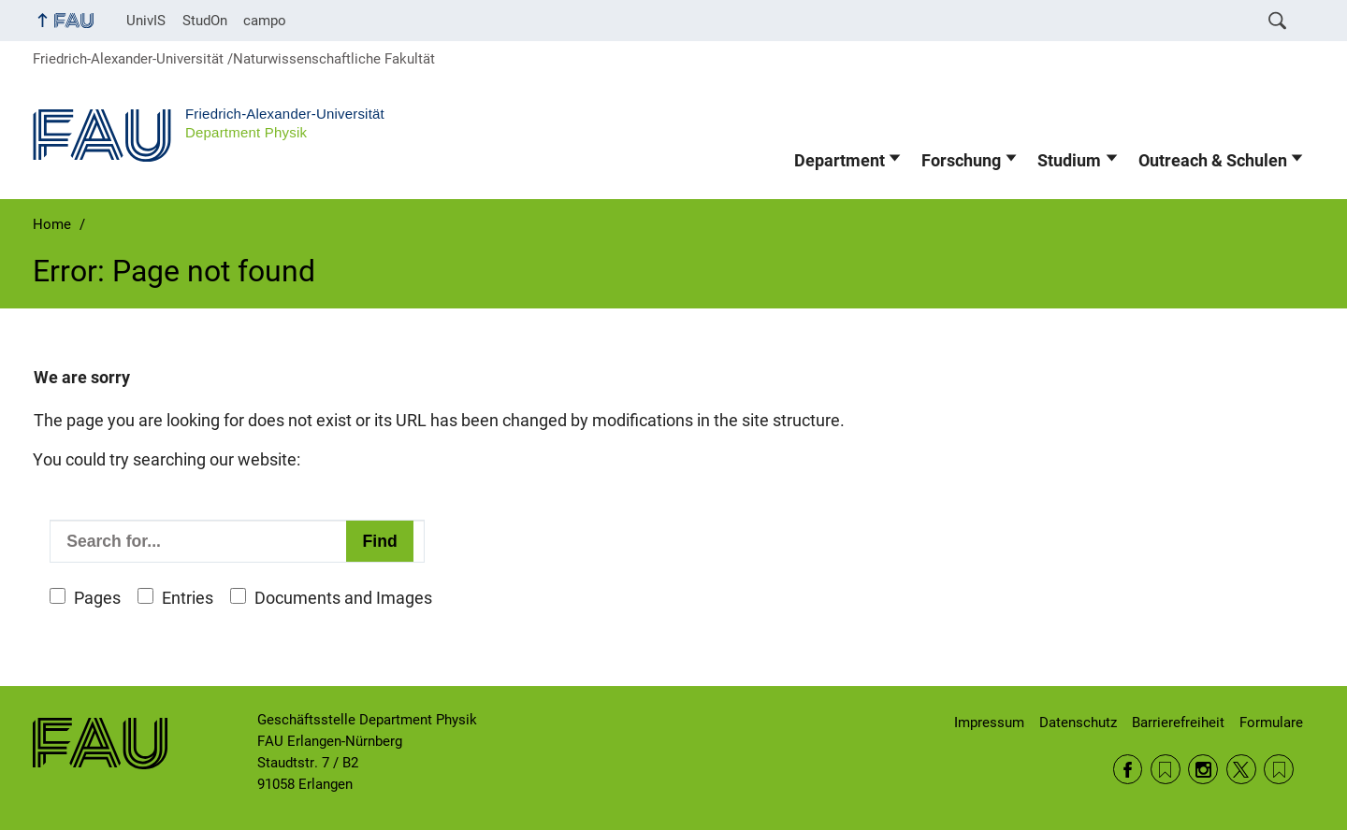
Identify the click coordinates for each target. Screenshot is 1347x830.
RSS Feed (1165, 769)
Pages (97, 598)
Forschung (961, 160)
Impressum (989, 722)
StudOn (204, 20)
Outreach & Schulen (1212, 160)
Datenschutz (1078, 722)
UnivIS (146, 20)
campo (264, 20)
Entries (187, 598)
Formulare (1271, 722)
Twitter (1241, 769)
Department (839, 160)
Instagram (1203, 769)
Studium (1069, 160)
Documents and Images (343, 598)
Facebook (1128, 769)
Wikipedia (1279, 769)
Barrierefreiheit (1178, 722)
